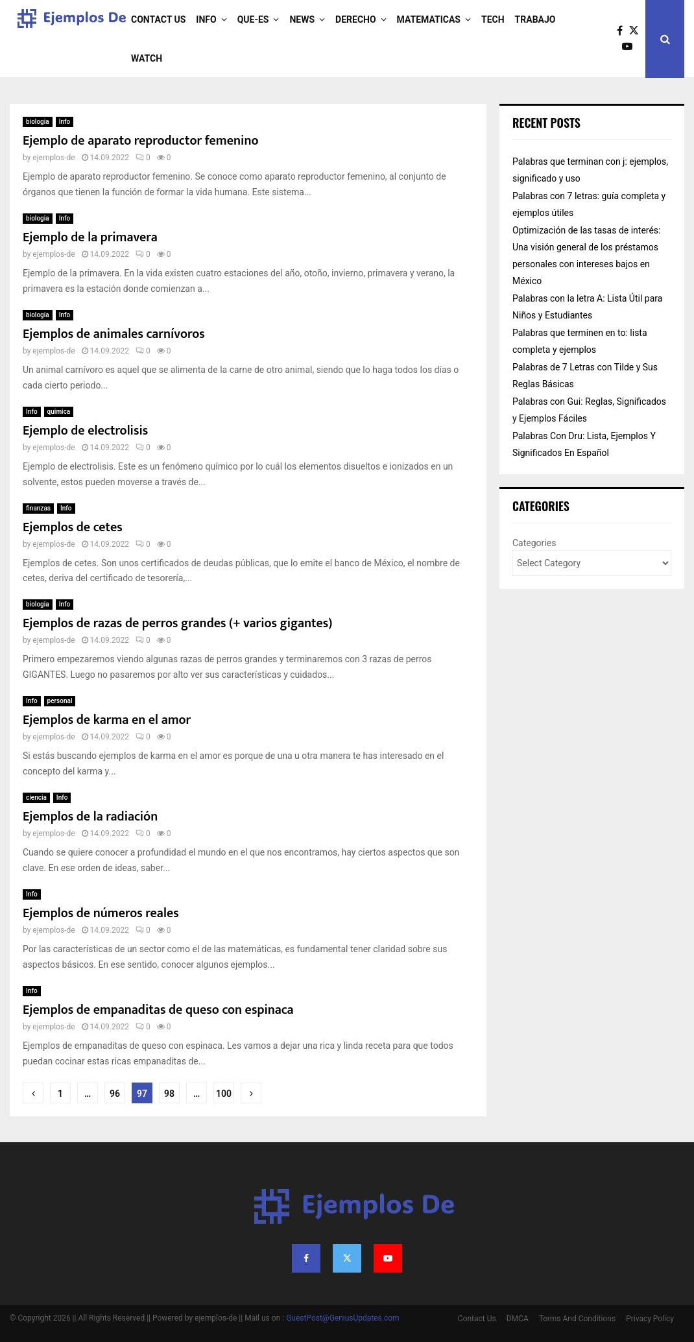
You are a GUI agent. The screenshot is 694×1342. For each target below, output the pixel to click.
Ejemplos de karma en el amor (107, 720)
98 (169, 1093)
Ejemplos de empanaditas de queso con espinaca (158, 1010)
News (302, 19)
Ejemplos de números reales (101, 913)
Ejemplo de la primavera (90, 237)
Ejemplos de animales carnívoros (114, 334)
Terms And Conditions (577, 1318)
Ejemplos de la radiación (90, 817)
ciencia (36, 797)
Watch (146, 58)
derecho (355, 19)
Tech (493, 19)
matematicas (429, 19)
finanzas (38, 508)
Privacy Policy (650, 1318)
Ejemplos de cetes (73, 527)
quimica (59, 411)
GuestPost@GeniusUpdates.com (343, 1318)
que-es (253, 19)
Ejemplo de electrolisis (85, 431)
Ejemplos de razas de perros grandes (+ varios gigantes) (177, 623)
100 (224, 1093)
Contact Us (158, 19)
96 (115, 1093)
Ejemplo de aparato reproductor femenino (141, 141)
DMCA (518, 1318)
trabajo (535, 19)
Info (206, 19)
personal (60, 700)
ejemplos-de (53, 157)
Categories (534, 543)
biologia (37, 121)
